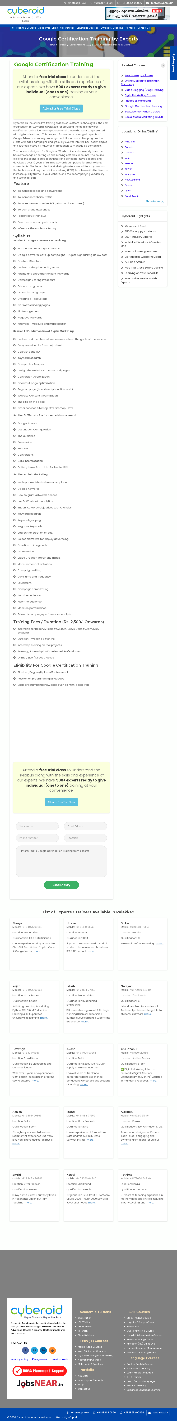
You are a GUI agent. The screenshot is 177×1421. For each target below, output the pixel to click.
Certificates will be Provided (141, 257)
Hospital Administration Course (144, 1335)
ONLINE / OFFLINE (133, 262)
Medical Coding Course (140, 1339)
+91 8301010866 (30, 1052)
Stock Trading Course (139, 1318)
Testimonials (60, 1359)
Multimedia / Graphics (90, 1364)
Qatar (128, 190)
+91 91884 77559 (140, 927)
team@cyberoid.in (162, 3)
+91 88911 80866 (106, 1412)
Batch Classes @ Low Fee (139, 251)
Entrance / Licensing (112, 27)
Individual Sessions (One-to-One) (141, 244)
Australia (130, 141)
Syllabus (21, 236)
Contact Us (143, 27)
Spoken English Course (140, 1364)
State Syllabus (86, 1335)
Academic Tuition (48, 27)
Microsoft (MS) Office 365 (141, 1343)
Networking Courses (89, 1359)
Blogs (81, 1384)
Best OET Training (136, 1385)
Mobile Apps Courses (90, 1346)
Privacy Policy (19, 1359)
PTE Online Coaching (138, 1368)
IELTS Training (134, 1377)
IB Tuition (83, 1330)
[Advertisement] (88, 1274)
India (127, 158)
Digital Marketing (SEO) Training (95, 1355)
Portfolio (130, 27)
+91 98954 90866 (131, 3)
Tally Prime (133, 1326)
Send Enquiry (160, 1412)
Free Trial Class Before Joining (142, 267)
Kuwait (128, 169)
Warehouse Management (141, 1352)
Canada (129, 152)
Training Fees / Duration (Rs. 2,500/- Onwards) (58, 622)
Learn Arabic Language (140, 1372)
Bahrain (129, 147)
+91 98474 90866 (32, 1178)
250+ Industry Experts (136, 237)
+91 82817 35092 (103, 3)
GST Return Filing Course (140, 1330)
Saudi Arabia (132, 196)
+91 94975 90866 (31, 927)
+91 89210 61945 (85, 927)
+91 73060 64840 (140, 990)
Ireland (129, 163)
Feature (21, 183)
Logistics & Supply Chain (140, 1322)
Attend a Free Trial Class (61, 108)
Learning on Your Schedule (140, 273)
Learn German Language (141, 1381)
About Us (83, 1376)
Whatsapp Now (77, 3)
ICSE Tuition (84, 1322)
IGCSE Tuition (85, 1326)
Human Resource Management (144, 1348)
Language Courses (87, 27)
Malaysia (130, 174)
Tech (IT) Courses (26, 27)
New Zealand (132, 179)
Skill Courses (67, 27)
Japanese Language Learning (144, 1390)
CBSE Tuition (84, 1318)
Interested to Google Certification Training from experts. (61, 861)
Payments (40, 1359)
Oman (128, 185)
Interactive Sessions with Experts (139, 280)
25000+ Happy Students (138, 231)
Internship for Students (90, 1380)
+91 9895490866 (31, 1115)
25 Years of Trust (134, 226)
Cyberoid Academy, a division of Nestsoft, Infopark (47, 1417)
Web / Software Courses (92, 1351)
